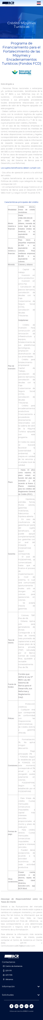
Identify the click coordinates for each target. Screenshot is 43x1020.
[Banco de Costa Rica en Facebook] (12, 1006)
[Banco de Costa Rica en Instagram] (16, 1006)
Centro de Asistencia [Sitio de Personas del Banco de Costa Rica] (13, 966)
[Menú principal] (39, 3)
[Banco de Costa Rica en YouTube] (26, 1006)
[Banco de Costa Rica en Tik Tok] (32, 1006)
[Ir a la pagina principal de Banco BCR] (11, 957)
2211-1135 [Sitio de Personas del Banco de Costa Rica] (8, 975)
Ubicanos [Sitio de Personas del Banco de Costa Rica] (9, 979)
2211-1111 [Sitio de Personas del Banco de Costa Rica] (8, 971)
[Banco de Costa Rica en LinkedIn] (22, 1006)
